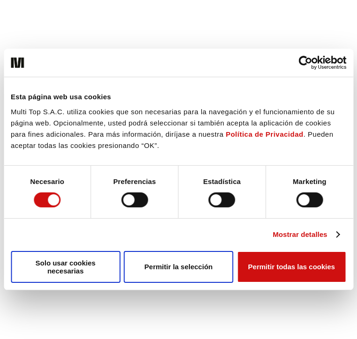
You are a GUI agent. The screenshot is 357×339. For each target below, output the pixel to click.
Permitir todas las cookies (291, 267)
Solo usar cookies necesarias (65, 267)
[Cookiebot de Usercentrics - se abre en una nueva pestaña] (305, 63)
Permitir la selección (179, 267)
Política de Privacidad (264, 134)
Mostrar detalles (300, 234)
